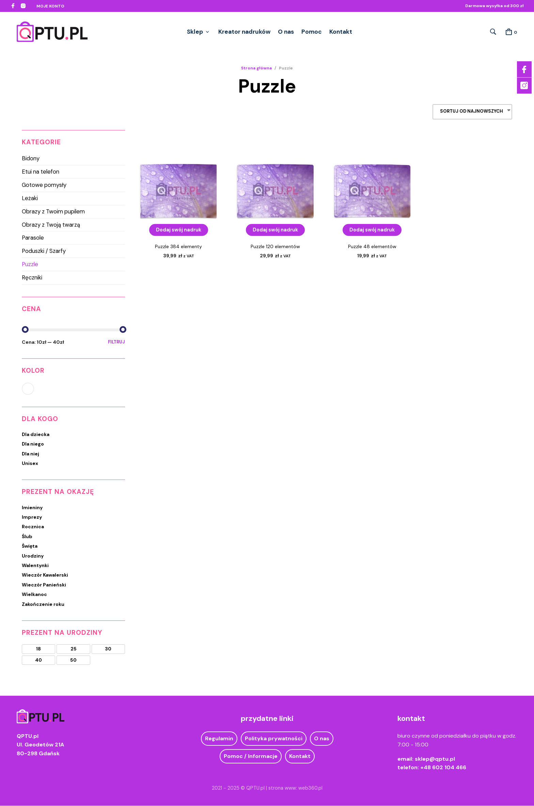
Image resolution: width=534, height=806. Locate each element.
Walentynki (35, 566)
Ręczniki (32, 277)
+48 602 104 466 (443, 768)
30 (108, 649)
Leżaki (30, 198)
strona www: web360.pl (295, 788)
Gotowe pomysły (44, 185)
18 (38, 649)
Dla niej (30, 454)
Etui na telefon (40, 172)
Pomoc (311, 31)
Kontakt (340, 31)
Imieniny (32, 508)
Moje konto (50, 6)
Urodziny (33, 556)
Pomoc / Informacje (251, 756)
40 (38, 660)
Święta (29, 547)
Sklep (195, 31)
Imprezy (32, 517)
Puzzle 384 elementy (178, 247)
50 (73, 660)
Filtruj (116, 342)
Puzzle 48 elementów (372, 247)
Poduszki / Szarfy (44, 251)
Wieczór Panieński (44, 585)
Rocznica (33, 527)
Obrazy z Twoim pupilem (53, 211)
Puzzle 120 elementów (275, 247)
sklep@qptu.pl (435, 759)
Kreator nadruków (244, 31)
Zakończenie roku (43, 604)
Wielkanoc (34, 595)
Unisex (30, 464)
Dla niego (33, 444)
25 (73, 649)
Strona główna (256, 68)
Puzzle (30, 264)
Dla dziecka (35, 435)
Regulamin (219, 739)
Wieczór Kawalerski (45, 576)
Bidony (31, 159)
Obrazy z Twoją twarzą (51, 225)
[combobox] (472, 112)
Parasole (33, 238)
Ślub (27, 537)
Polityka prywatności (273, 739)
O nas (286, 31)
